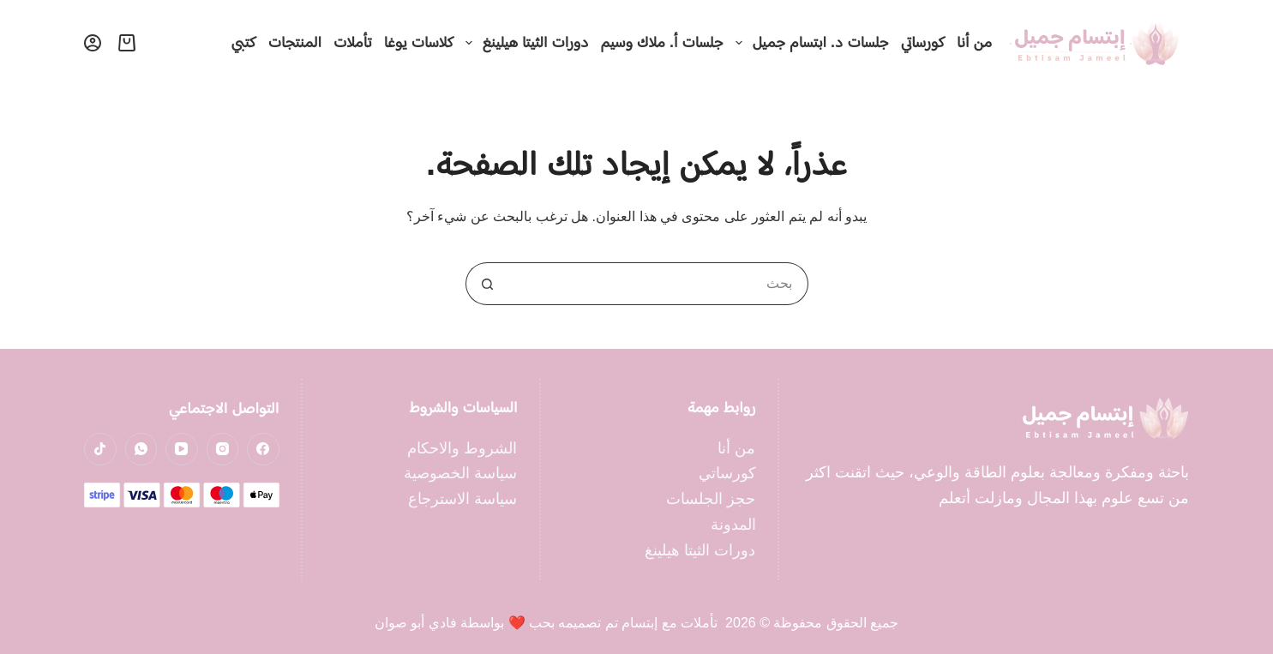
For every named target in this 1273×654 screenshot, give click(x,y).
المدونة (733, 524)
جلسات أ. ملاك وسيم (662, 42)
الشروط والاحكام (462, 448)
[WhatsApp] (141, 449)
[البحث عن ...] (658, 283)
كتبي (243, 42)
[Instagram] (223, 449)
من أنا (974, 42)
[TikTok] (100, 449)
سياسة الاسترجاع (462, 498)
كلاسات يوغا (418, 42)
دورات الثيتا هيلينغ (524, 43)
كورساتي (923, 42)
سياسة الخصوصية (460, 473)
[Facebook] (263, 449)
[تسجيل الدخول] (92, 42)
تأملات (352, 42)
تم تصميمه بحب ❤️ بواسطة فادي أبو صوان (496, 622)
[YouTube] (181, 449)
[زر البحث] (486, 283)
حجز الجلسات (710, 498)
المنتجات (294, 42)
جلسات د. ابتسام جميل (809, 43)
